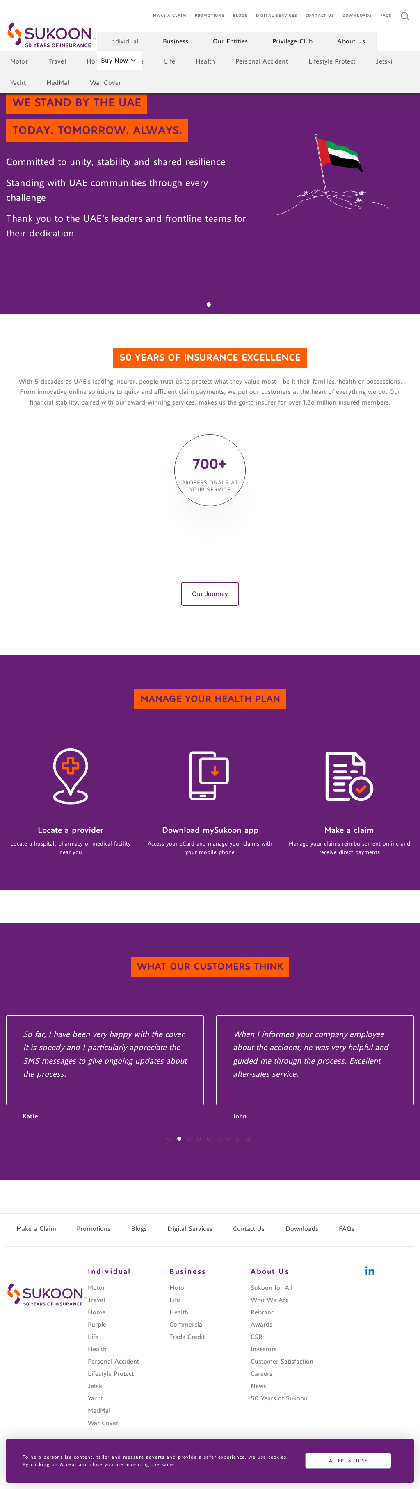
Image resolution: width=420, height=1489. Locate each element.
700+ (210, 462)
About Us (351, 41)
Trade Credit (187, 1337)
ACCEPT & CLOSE (348, 1461)
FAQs (386, 16)
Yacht (18, 82)
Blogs (240, 16)
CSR (256, 1337)
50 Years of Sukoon (279, 1398)
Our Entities (230, 41)
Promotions (210, 16)
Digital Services (276, 16)
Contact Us (320, 16)
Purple (97, 1324)
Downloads (357, 16)
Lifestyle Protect (332, 61)
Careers (261, 1373)
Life (169, 61)
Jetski (384, 61)
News (259, 1386)
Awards (261, 1324)
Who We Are (270, 1300)
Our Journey (210, 593)
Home (96, 61)
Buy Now (118, 61)
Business (175, 41)
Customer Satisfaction (282, 1361)
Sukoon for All (271, 1287)
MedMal (57, 82)
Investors (264, 1349)
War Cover (105, 82)
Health (205, 61)
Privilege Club (292, 41)
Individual (123, 41)
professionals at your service (210, 486)
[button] (209, 304)
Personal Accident (261, 61)
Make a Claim (170, 16)
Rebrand (263, 1312)
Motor (19, 61)
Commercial (186, 1324)
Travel (57, 61)
